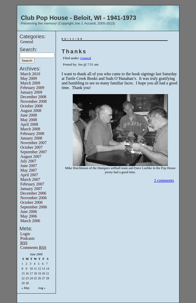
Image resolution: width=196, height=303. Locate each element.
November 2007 (33, 143)
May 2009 (28, 78)
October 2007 (31, 147)
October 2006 (31, 202)
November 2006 (33, 198)
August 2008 (30, 110)
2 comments (164, 180)
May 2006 (28, 216)
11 (35, 268)
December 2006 (33, 193)
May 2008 (28, 120)
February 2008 (32, 133)
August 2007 (30, 156)
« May (26, 288)
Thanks (74, 51)
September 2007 (33, 152)
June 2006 (28, 211)
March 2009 (30, 83)
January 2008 (31, 138)
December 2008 (33, 97)
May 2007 (28, 170)
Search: (28, 49)
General (26, 42)
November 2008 (33, 101)
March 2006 (30, 221)
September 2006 (33, 207)
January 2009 (31, 92)
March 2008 (30, 129)
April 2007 (29, 175)
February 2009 (32, 87)
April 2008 (29, 124)
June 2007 (28, 165)
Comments (33, 247)
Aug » (42, 288)
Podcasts (27, 238)
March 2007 (30, 179)
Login (25, 234)
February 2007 (32, 184)
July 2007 (28, 161)
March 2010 (30, 74)
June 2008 (28, 115)
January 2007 (31, 188)
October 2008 (31, 106)
